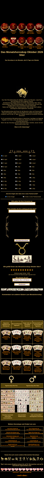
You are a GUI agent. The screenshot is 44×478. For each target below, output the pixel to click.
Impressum (16, 472)
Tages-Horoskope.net (34, 433)
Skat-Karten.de (34, 436)
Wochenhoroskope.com (12, 436)
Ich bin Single (11, 196)
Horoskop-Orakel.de (12, 429)
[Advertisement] (22, 12)
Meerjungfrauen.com (34, 445)
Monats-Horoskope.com (12, 433)
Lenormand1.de (34, 441)
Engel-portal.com (12, 445)
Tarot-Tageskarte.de (33, 429)
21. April (5, 156)
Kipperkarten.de (12, 441)
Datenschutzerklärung (25, 472)
